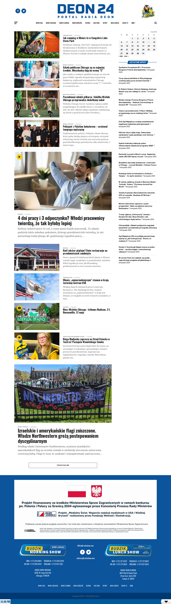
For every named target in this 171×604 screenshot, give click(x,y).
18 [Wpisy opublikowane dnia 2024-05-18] (149, 46)
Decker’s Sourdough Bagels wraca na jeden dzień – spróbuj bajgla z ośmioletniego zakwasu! (137, 249)
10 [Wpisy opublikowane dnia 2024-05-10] (143, 42)
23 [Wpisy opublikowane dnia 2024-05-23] (138, 50)
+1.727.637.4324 (143, 564)
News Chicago (51, 23)
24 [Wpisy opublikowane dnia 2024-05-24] (143, 50)
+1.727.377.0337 (121, 561)
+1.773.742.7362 (57, 564)
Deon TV (125, 23)
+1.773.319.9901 (36, 561)
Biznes (87, 23)
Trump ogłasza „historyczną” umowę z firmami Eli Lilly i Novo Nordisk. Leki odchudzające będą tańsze (134, 217)
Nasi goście (115, 23)
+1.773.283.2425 (58, 561)
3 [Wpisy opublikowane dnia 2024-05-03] (143, 39)
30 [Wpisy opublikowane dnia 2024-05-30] (138, 54)
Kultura (96, 23)
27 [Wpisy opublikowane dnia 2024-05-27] (121, 54)
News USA (39, 23)
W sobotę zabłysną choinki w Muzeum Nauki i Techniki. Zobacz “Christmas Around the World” (137, 184)
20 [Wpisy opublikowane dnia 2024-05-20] (121, 50)
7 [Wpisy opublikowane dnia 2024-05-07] (126, 42)
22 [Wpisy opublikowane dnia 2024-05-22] (132, 50)
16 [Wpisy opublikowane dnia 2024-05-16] (138, 46)
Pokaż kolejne (63, 465)
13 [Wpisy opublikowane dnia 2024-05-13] (121, 46)
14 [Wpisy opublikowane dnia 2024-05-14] (127, 46)
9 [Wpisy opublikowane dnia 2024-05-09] (137, 42)
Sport (105, 23)
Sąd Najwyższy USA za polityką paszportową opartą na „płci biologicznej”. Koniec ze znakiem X (137, 238)
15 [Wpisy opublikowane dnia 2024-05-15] (132, 46)
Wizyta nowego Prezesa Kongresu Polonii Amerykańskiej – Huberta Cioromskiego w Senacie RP (136, 102)
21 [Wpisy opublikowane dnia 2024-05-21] (127, 50)
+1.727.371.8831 (121, 564)
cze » (126, 56)
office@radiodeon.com (85, 545)
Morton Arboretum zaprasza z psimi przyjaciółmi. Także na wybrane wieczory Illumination (135, 206)
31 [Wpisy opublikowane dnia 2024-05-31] (143, 54)
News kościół (77, 23)
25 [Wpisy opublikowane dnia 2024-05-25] (149, 50)
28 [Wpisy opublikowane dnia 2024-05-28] (127, 54)
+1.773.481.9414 (36, 564)
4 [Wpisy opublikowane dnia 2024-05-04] (148, 39)
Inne (133, 23)
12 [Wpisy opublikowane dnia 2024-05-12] (154, 42)
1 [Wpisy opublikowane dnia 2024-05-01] (132, 39)
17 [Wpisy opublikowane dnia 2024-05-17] (143, 46)
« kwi (121, 56)
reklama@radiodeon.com (85, 558)
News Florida (64, 23)
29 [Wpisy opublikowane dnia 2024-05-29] (132, 54)
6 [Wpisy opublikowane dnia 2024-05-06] (121, 42)
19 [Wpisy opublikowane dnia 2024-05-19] (154, 46)
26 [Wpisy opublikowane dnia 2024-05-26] (154, 50)
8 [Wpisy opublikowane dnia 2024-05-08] (132, 42)
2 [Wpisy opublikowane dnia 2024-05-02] (137, 39)
